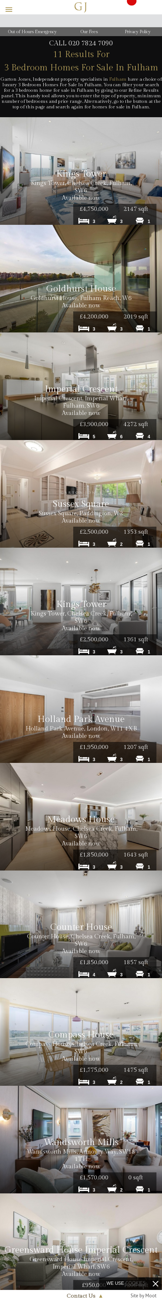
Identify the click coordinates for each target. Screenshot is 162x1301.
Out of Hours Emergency (32, 31)
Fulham (117, 79)
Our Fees (89, 31)
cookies (135, 1283)
